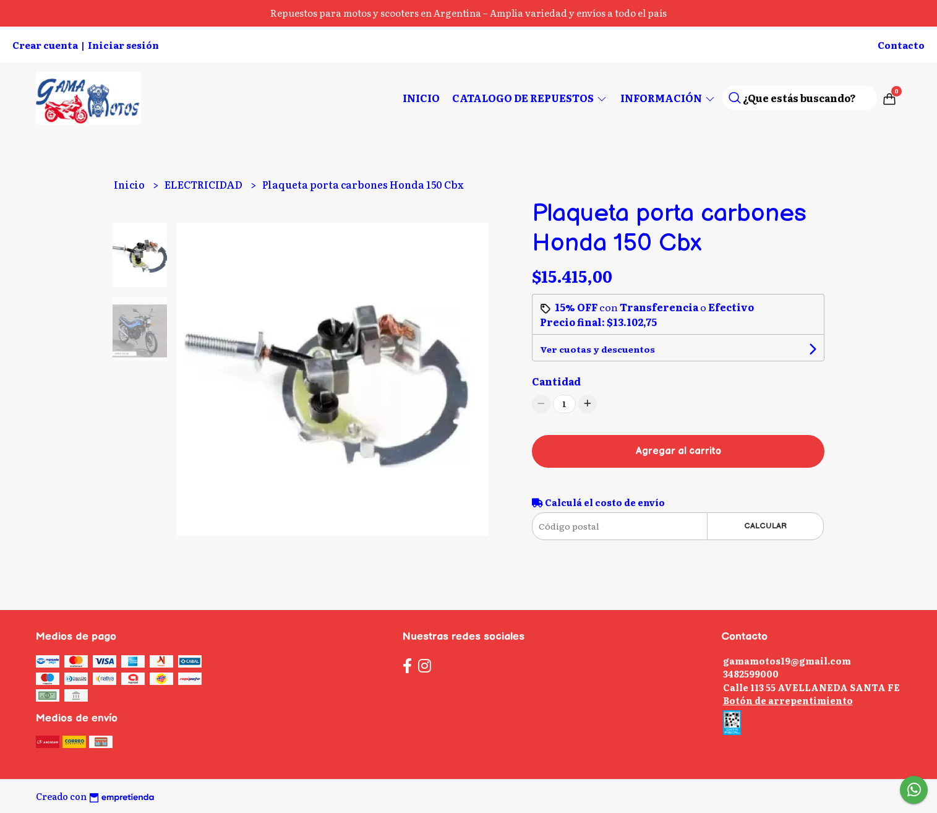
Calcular (765, 526)
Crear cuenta (45, 45)
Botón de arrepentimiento (788, 700)
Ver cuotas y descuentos (597, 349)
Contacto (901, 45)
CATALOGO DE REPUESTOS (530, 97)
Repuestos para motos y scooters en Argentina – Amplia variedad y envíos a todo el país (468, 13)
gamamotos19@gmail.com (787, 660)
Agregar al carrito (678, 451)
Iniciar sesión (123, 45)
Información (668, 97)
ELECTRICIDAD (204, 184)
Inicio (421, 97)
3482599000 (751, 673)
